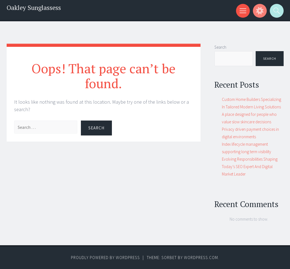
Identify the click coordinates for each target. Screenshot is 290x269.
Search (220, 47)
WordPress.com (201, 257)
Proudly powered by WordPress (105, 257)
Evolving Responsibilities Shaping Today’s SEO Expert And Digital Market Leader (250, 166)
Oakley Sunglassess (34, 7)
